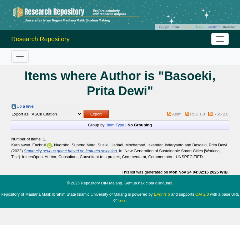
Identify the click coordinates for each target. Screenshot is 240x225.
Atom (177, 114)
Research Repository (40, 39)
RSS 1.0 (197, 114)
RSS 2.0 (220, 114)
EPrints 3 (162, 194)
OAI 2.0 (202, 194)
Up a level (25, 106)
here (122, 200)
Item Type (115, 125)
